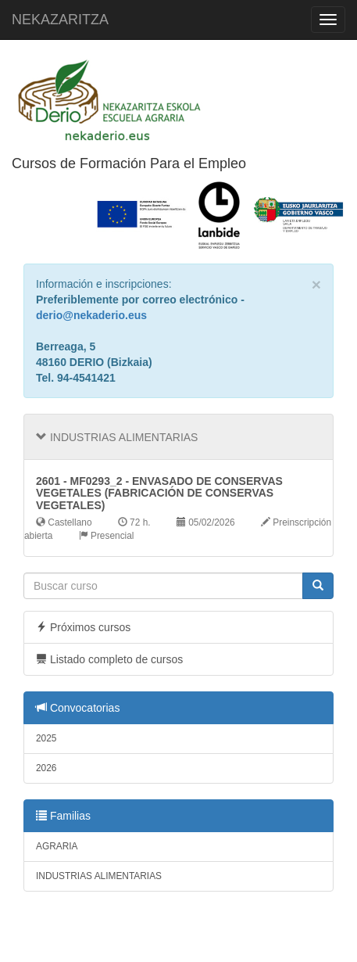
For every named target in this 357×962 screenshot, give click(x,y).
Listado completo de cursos (109, 659)
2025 (46, 738)
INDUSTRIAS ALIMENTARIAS (99, 875)
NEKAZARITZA (60, 19)
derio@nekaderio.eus (91, 315)
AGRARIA (57, 846)
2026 (46, 768)
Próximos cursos (83, 627)
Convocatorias (78, 708)
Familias (63, 815)
